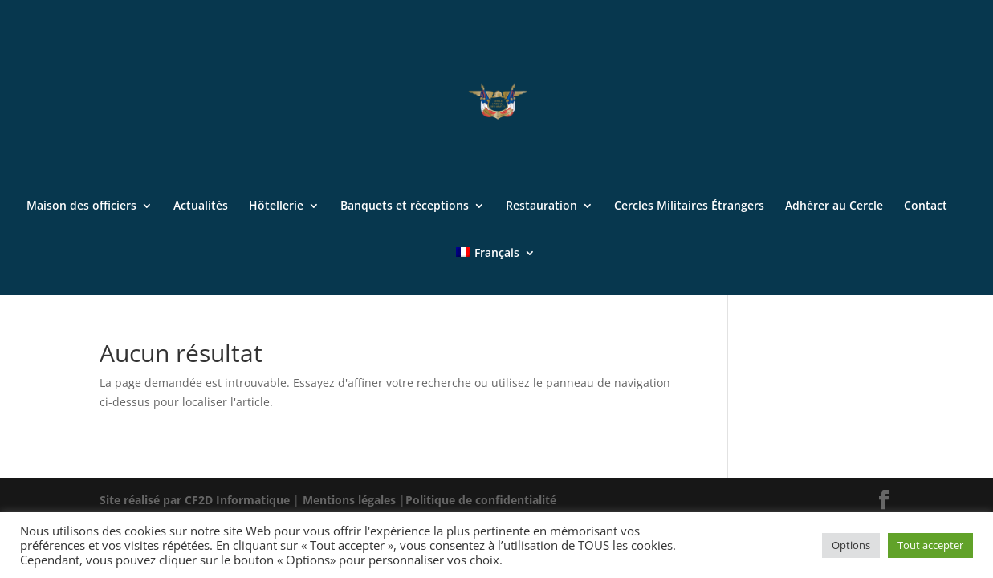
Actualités (200, 206)
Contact (925, 206)
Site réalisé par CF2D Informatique (196, 499)
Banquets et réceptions (404, 206)
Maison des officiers (81, 206)
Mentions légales (351, 499)
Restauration (541, 206)
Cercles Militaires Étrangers (689, 206)
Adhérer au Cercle (834, 206)
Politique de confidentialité (480, 499)
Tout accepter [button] (930, 545)
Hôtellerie (276, 206)
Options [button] (851, 545)
